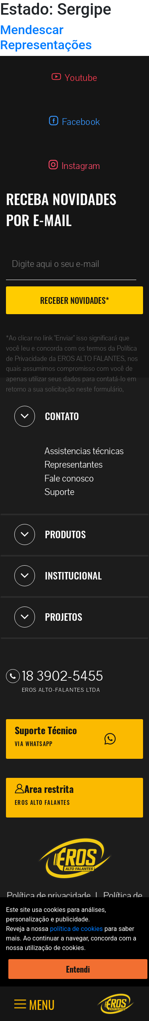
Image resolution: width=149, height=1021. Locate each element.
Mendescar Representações (46, 37)
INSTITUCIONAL (58, 575)
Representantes (77, 465)
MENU (40, 1004)
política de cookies (76, 929)
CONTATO (46, 416)
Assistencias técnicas (88, 451)
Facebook (81, 122)
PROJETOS (48, 616)
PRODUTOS (50, 534)
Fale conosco (73, 478)
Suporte (63, 492)
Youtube (81, 78)
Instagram (81, 166)
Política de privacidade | (54, 896)
